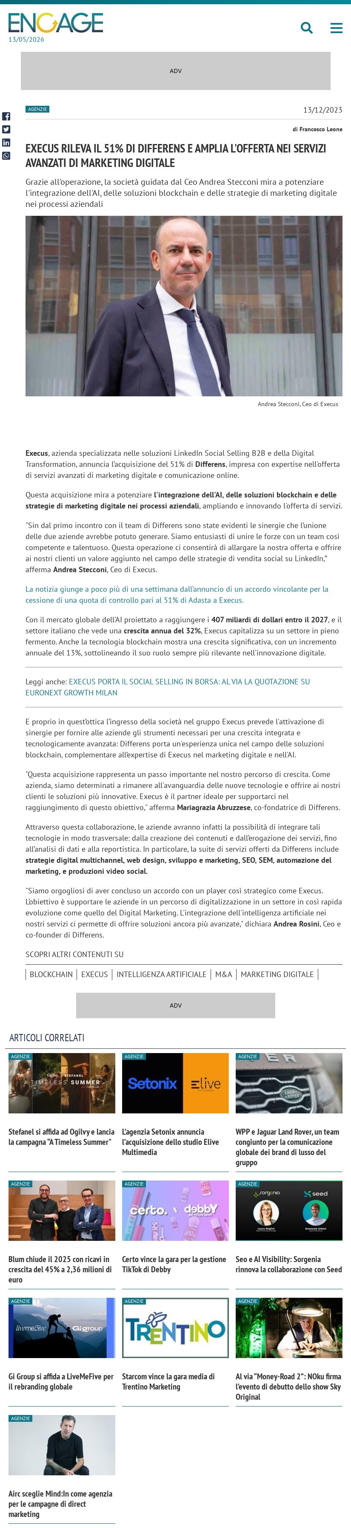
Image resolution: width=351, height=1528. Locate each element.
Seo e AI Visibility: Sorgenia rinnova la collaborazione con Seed (289, 1264)
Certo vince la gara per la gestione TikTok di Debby (174, 1264)
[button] (336, 28)
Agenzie (37, 109)
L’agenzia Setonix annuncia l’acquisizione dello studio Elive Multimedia (170, 1142)
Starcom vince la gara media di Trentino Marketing (168, 1381)
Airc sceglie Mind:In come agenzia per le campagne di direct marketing (60, 1503)
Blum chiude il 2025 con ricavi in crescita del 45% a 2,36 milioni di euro (60, 1269)
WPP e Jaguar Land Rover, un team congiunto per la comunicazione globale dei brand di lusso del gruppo (287, 1147)
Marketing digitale (277, 974)
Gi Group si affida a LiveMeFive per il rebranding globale (61, 1381)
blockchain (51, 974)
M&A (223, 974)
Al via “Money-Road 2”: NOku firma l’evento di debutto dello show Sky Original (288, 1386)
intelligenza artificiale (162, 974)
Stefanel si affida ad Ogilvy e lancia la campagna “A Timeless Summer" (61, 1137)
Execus (94, 974)
